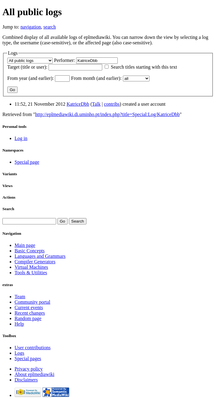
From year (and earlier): (30, 78)
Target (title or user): (27, 67)
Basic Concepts (30, 250)
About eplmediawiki (34, 374)
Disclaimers (26, 379)
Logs (19, 353)
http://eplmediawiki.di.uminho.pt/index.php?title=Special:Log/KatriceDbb (107, 114)
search (49, 26)
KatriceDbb (77, 104)
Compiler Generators (35, 261)
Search (8, 209)
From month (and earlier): (96, 78)
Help (19, 323)
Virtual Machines (31, 267)
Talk (96, 104)
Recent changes (30, 313)
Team (20, 296)
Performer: (64, 60)
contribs (112, 104)
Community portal (32, 302)
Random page (28, 318)
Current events (29, 307)
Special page (27, 162)
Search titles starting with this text (144, 67)
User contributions (33, 347)
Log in (21, 138)
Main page (25, 245)
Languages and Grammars (40, 256)
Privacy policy (29, 368)
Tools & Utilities (31, 272)
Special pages (28, 358)
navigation (31, 26)
